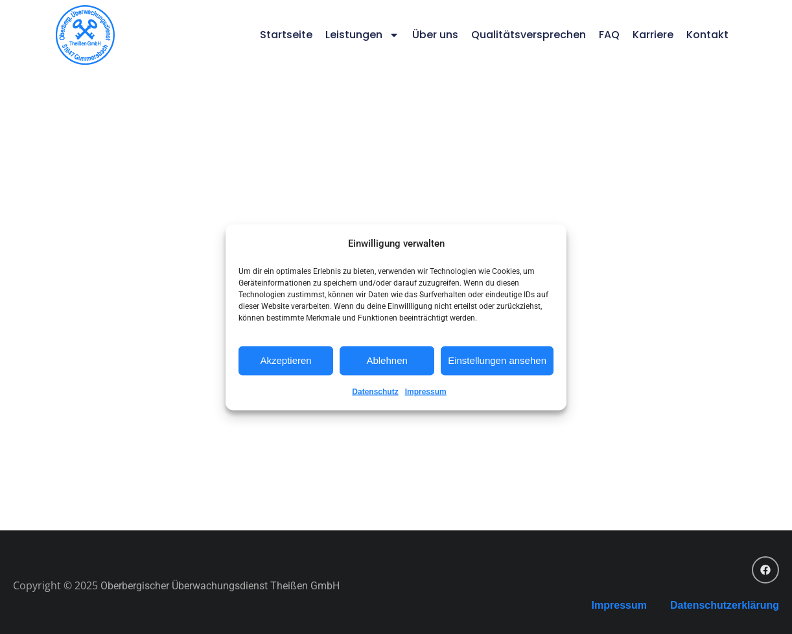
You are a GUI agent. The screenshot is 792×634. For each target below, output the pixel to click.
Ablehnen (386, 360)
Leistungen (362, 35)
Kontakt (707, 34)
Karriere (653, 34)
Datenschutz (375, 391)
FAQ (609, 34)
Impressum (426, 391)
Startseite (286, 34)
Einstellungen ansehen (497, 360)
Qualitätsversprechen (528, 34)
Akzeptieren (285, 360)
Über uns (435, 34)
